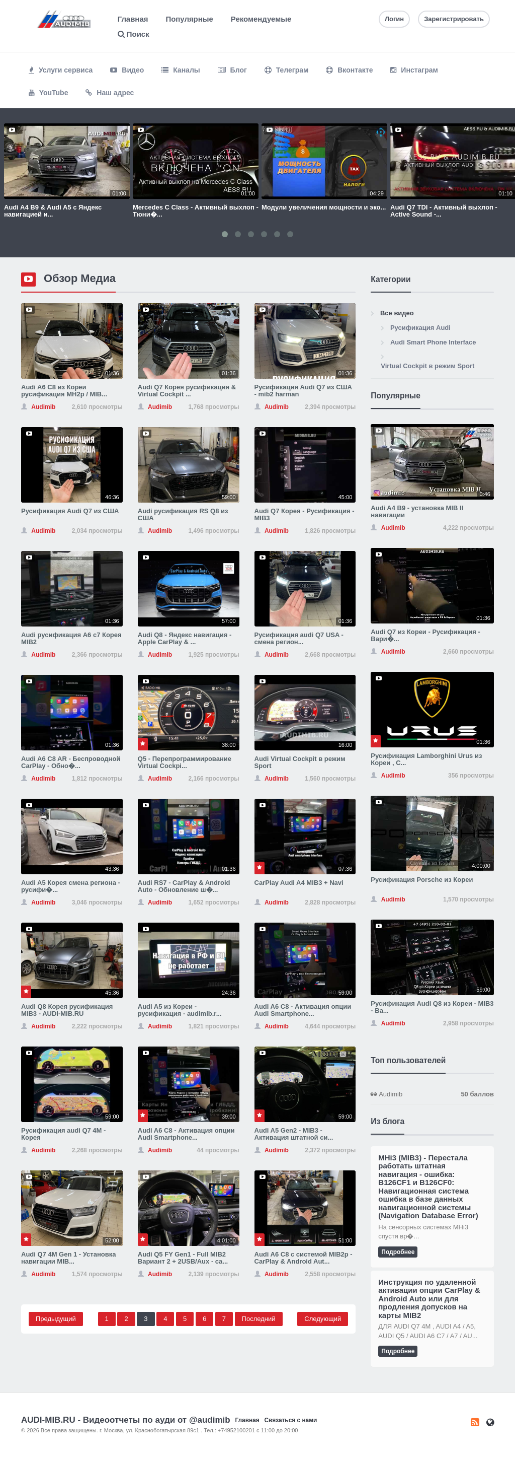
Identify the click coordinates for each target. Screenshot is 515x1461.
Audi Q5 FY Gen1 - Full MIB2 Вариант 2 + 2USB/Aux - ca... (183, 1257)
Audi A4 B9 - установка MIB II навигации (417, 511)
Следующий (322, 1319)
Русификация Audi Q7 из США (70, 511)
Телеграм (287, 70)
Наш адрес (109, 93)
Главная (133, 19)
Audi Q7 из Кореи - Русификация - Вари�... (425, 635)
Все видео (397, 313)
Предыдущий (56, 1319)
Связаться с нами (290, 1420)
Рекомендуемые (261, 19)
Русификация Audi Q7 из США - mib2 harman (303, 390)
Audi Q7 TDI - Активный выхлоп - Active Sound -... (443, 210)
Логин (394, 19)
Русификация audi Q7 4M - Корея (63, 1134)
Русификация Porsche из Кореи (422, 879)
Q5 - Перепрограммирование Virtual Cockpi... (184, 762)
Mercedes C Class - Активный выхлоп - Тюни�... (196, 210)
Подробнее (397, 1252)
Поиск (133, 34)
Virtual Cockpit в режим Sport (427, 366)
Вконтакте (349, 70)
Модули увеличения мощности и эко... (324, 207)
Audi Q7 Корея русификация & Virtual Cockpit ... (187, 390)
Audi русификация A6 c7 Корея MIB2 (71, 638)
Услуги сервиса (61, 70)
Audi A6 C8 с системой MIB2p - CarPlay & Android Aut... (303, 1257)
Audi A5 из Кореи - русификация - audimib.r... (180, 1010)
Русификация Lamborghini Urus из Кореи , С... (426, 759)
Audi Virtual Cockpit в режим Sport (300, 762)
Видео (127, 70)
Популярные (189, 19)
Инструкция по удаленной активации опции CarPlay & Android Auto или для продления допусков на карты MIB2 (429, 1298)
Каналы (180, 70)
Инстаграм (414, 70)
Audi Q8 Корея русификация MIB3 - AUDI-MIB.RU (67, 1010)
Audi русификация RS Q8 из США (183, 514)
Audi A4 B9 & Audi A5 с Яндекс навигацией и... (53, 210)
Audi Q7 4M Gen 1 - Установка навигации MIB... (68, 1257)
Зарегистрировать (454, 19)
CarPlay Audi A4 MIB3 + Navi (299, 882)
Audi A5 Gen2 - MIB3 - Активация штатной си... (293, 1134)
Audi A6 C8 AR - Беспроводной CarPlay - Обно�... (70, 762)
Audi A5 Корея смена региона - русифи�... (70, 886)
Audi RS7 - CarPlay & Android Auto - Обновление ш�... (184, 886)
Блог (232, 70)
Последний (259, 1319)
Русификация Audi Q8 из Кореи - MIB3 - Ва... (432, 1007)
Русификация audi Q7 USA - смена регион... (299, 638)
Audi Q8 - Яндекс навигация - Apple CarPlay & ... (184, 638)
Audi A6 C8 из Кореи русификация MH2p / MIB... (64, 390)
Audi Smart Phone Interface (433, 342)
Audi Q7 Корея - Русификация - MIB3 (304, 514)
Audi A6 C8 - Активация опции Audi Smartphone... (303, 1010)
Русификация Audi (420, 327)
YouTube (48, 93)
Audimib (432, 1094)
